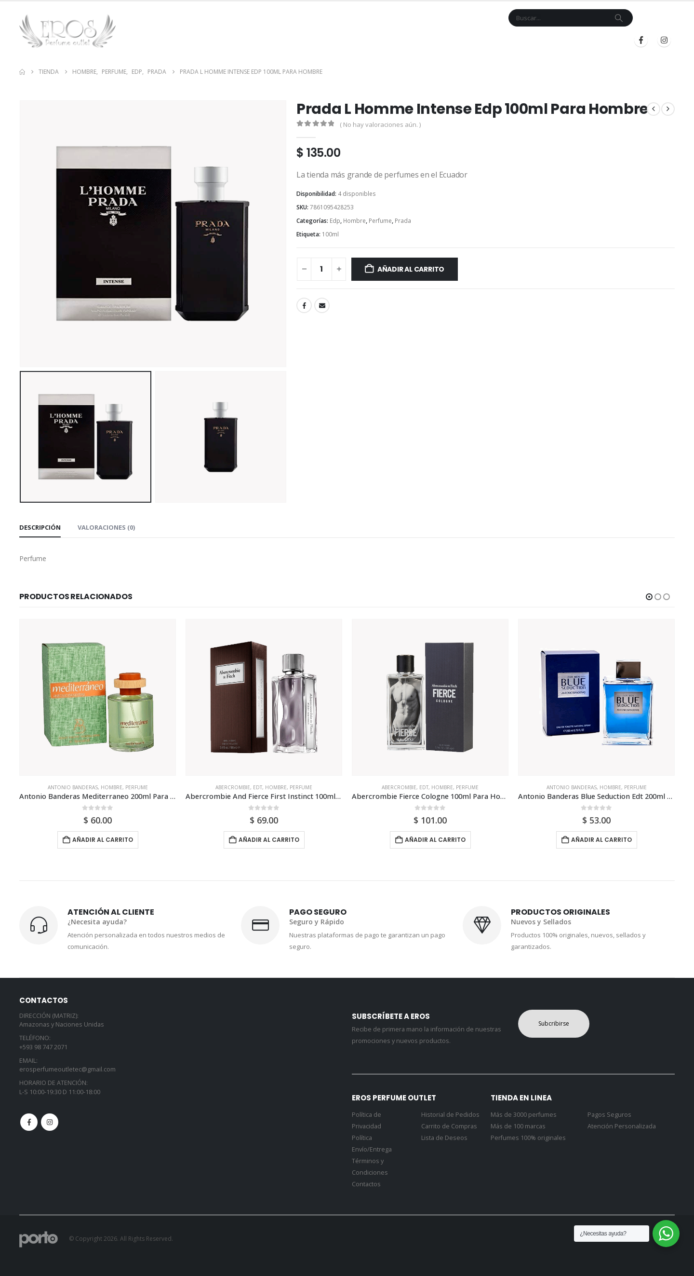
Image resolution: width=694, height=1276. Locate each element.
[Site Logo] (67, 31)
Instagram (49, 1122)
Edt (257, 787)
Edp (335, 221)
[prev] (653, 109)
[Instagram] (664, 40)
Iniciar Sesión (527, 40)
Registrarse (592, 40)
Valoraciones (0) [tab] (106, 527)
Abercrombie (232, 787)
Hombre (354, 221)
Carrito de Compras (449, 1126)
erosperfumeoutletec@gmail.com (67, 1069)
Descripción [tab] (40, 527)
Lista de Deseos (444, 1138)
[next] (668, 109)
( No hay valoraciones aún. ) (380, 124)
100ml (330, 234)
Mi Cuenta (445, 40)
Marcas (356, 40)
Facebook (304, 305)
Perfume (380, 221)
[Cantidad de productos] (321, 269)
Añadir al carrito (410, 269)
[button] (649, 597)
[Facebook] (641, 40)
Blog (480, 40)
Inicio (286, 40)
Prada (403, 221)
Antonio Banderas (73, 787)
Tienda (316, 40)
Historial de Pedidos (450, 1115)
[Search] (618, 18)
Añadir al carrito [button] (102, 840)
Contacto (402, 40)
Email (322, 305)
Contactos (366, 1184)
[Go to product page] (97, 697)
